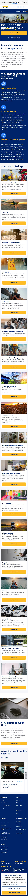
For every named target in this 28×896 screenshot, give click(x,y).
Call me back (14, 33)
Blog (17, 813)
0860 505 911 (19, 863)
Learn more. (14, 3)
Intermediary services (21, 829)
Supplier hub (19, 826)
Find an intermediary (14, 38)
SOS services (4, 852)
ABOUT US (18, 797)
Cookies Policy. (14, 884)
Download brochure (21, 11)
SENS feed (3, 825)
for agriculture (4, 808)
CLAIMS (3, 844)
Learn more (14, 193)
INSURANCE (4, 797)
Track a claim (4, 849)
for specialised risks (5, 805)
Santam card (4, 855)
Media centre (19, 810)
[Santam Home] (5, 7)
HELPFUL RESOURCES (21, 818)
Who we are (18, 800)
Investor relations (5, 822)
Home (2, 11)
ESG (17, 802)
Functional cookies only (14, 888)
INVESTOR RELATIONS (4, 819)
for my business (4, 802)
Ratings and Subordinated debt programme (5, 834)
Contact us (18, 821)
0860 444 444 (5, 863)
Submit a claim (4, 847)
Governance (19, 805)
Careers (17, 808)
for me (2, 800)
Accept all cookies (14, 892)
